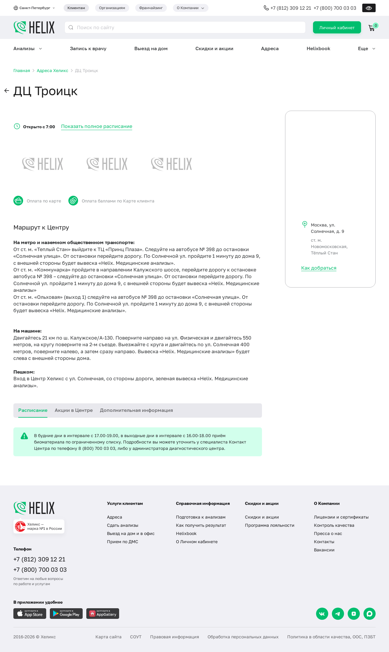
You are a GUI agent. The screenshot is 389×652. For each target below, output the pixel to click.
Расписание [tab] (32, 410)
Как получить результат (201, 525)
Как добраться (318, 268)
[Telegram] (338, 614)
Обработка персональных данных (243, 636)
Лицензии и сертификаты (341, 516)
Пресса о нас (328, 533)
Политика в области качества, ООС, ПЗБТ (331, 636)
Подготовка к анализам (200, 516)
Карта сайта (108, 636)
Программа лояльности (269, 525)
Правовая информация (174, 636)
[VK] (322, 614)
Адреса (270, 48)
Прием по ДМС (122, 541)
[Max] (369, 614)
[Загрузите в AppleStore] (29, 613)
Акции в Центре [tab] (74, 410)
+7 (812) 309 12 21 (290, 8)
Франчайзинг (151, 7)
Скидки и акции (214, 48)
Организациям (112, 7)
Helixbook (318, 48)
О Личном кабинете (197, 541)
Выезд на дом (151, 48)
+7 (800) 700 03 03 (335, 8)
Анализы (24, 48)
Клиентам (76, 7)
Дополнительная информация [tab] (136, 410)
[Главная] (54, 508)
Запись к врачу (88, 48)
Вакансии (324, 549)
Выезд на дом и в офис (131, 533)
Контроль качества (334, 525)
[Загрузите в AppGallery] (102, 613)
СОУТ (136, 636)
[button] (7, 91)
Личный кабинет (337, 27)
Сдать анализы (122, 525)
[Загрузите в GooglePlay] (66, 613)
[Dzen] (354, 614)
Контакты (324, 541)
